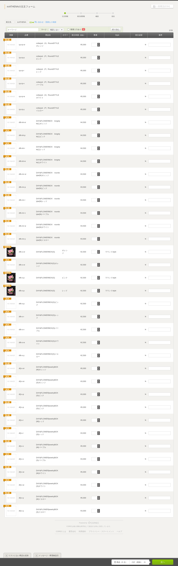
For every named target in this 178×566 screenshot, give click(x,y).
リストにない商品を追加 (19, 555)
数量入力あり (78, 29)
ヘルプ (119, 531)
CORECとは (61, 531)
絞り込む (115, 29)
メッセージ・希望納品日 (49, 555)
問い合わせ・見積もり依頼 (45, 22)
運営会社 (72, 531)
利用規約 (82, 531)
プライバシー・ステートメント (101, 531)
